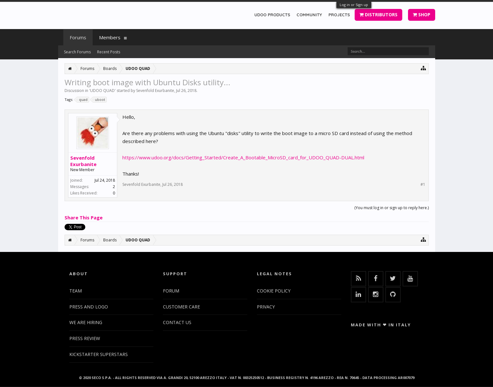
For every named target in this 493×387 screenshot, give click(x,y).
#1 (422, 184)
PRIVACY (266, 307)
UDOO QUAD (102, 90)
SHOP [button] (421, 14)
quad (82, 99)
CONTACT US (177, 322)
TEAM (75, 291)
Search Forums (77, 52)
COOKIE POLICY (273, 291)
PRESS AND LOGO (88, 307)
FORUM (171, 291)
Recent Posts (108, 52)
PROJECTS (339, 14)
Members (109, 37)
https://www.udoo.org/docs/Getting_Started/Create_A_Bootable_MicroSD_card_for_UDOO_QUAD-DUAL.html (243, 157)
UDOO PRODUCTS (272, 14)
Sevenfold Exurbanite (155, 90)
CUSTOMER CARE (181, 307)
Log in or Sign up (354, 4)
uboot (99, 99)
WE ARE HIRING (85, 322)
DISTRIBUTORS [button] (378, 14)
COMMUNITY (309, 14)
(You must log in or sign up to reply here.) (391, 207)
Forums (78, 37)
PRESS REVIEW (84, 338)
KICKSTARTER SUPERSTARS (98, 354)
